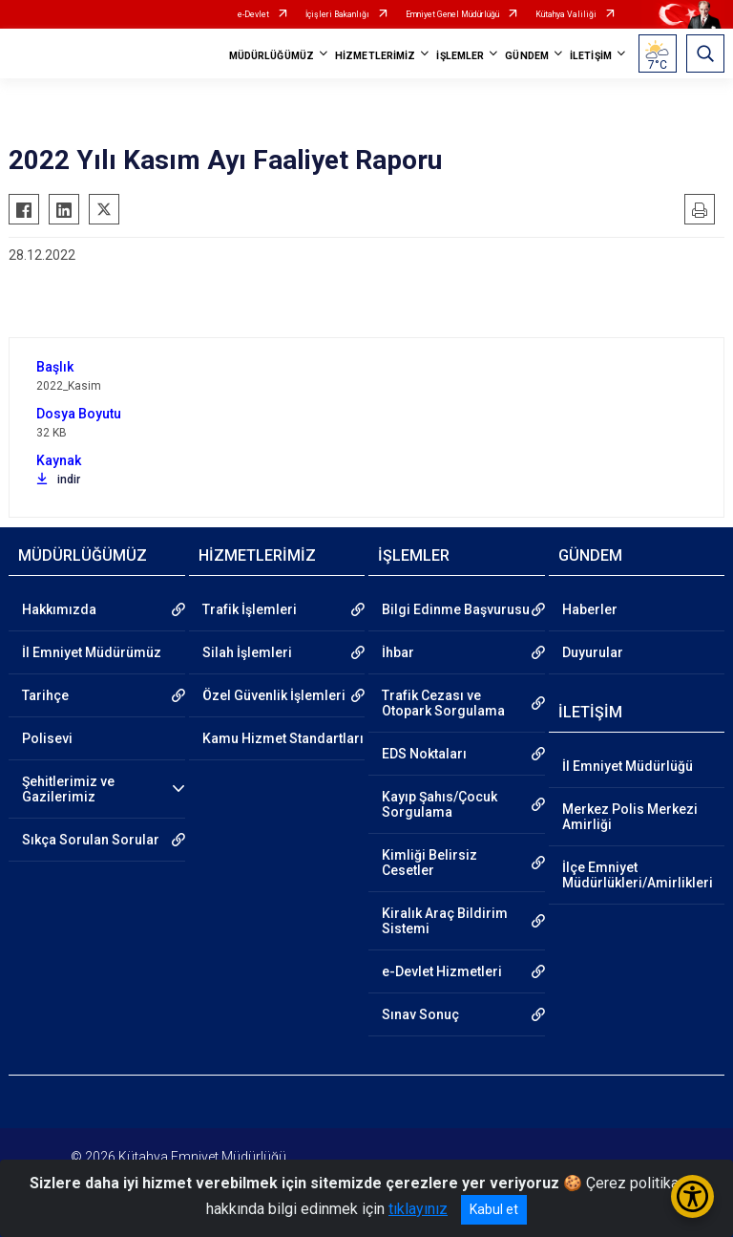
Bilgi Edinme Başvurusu (456, 609)
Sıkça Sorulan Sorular (90, 839)
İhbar (398, 652)
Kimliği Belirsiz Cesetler (429, 862)
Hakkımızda (59, 609)
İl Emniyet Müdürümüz (91, 652)
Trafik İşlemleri (249, 609)
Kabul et (494, 1209)
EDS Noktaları (424, 753)
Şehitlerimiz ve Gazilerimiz (68, 789)
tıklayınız (418, 1209)
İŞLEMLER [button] (460, 56)
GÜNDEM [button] (527, 56)
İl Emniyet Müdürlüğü (627, 766)
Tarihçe (45, 695)
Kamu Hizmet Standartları (283, 738)
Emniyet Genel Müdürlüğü (452, 14)
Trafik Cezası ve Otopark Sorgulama (443, 703)
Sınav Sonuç (420, 1014)
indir (58, 479)
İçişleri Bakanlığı (337, 14)
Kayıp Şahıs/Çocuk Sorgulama (439, 804)
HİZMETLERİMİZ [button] (375, 56)
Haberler (590, 609)
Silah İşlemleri (247, 652)
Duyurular (592, 652)
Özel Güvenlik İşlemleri (274, 695)
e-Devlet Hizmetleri (442, 971)
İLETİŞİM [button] (591, 56)
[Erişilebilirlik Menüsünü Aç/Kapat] (692, 1196)
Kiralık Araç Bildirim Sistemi (445, 921)
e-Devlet (253, 14)
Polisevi (47, 738)
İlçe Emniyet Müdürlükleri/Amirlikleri (637, 875)
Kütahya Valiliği (566, 14)
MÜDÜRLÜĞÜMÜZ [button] (271, 56)
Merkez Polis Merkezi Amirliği (630, 816)
